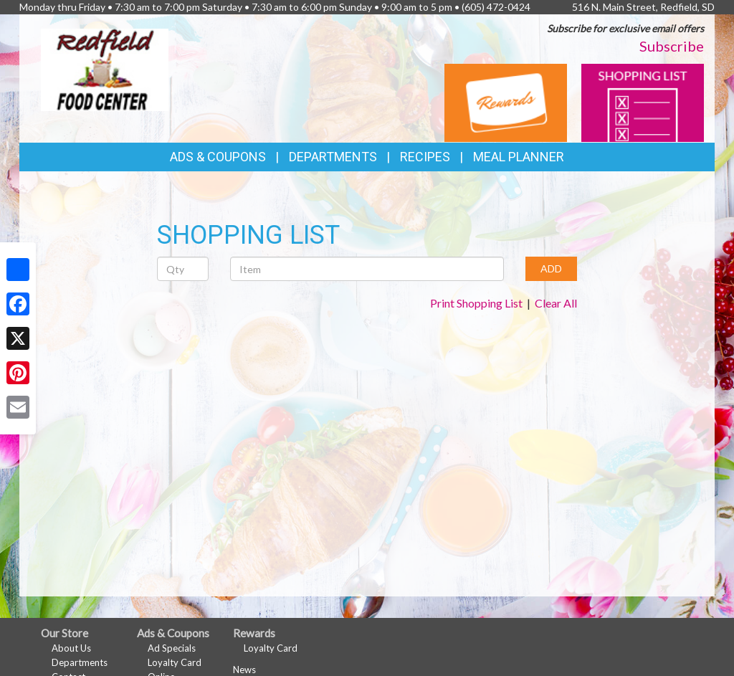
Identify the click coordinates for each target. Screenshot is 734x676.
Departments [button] (333, 156)
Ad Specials (172, 648)
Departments (80, 662)
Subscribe (671, 45)
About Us (71, 648)
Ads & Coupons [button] (218, 156)
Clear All (556, 303)
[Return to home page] (104, 68)
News (244, 669)
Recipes (425, 156)
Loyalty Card (174, 662)
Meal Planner (518, 156)
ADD (551, 268)
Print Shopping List (476, 303)
